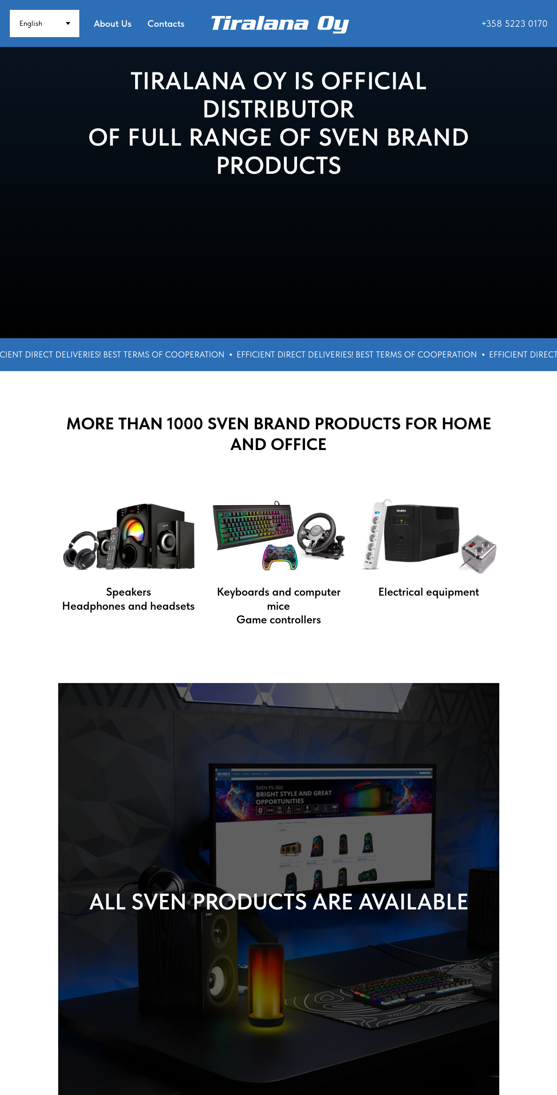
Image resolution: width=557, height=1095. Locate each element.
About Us (112, 23)
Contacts (165, 23)
